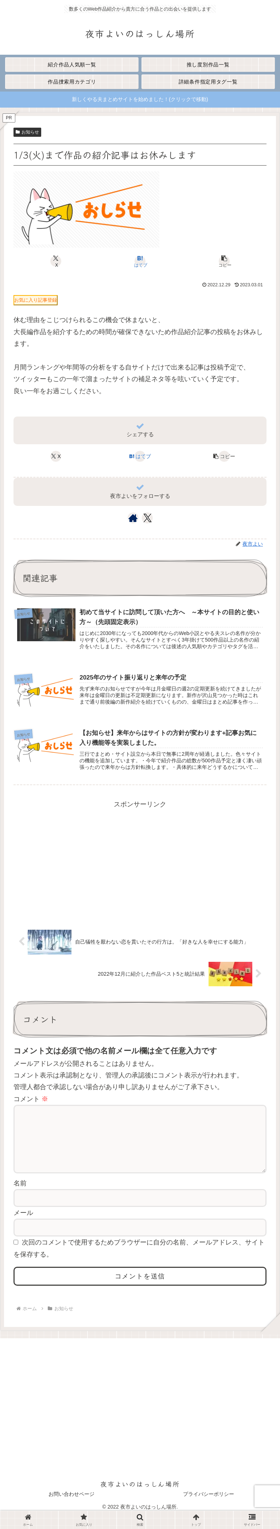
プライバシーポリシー (208, 1506)
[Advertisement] (140, 861)
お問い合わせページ (71, 1506)
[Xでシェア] (56, 261)
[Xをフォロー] (147, 518)
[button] (224, 261)
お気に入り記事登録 (35, 300)
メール (23, 1224)
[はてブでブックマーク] (140, 261)
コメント (30, 1099)
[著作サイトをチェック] (133, 518)
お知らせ (27, 132)
